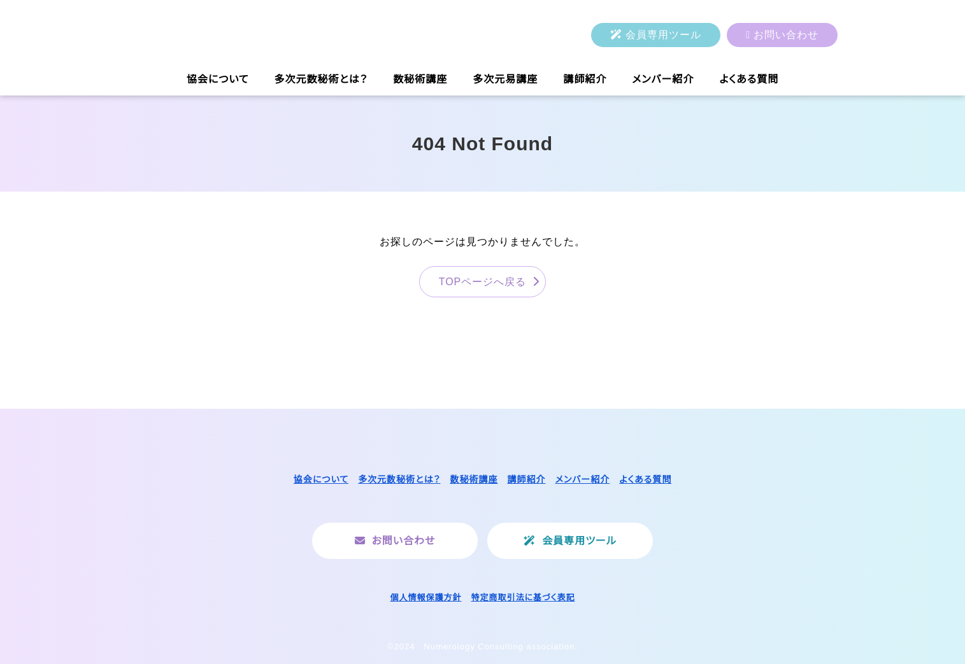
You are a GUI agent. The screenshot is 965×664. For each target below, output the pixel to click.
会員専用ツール (663, 34)
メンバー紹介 (663, 79)
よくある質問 (748, 79)
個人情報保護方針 (425, 597)
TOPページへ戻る (483, 281)
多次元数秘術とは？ (321, 79)
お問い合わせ (786, 34)
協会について (218, 79)
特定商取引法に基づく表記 (523, 597)
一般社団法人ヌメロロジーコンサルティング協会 (258, 35)
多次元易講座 (505, 79)
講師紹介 (584, 79)
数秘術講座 (420, 79)
